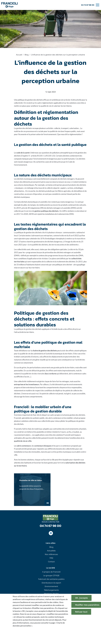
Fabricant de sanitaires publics (51, 579)
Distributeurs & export (51, 582)
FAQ (51, 558)
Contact (51, 561)
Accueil (19, 54)
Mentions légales (51, 593)
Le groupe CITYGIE (51, 575)
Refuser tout (81, 611)
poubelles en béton (44, 432)
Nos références (51, 554)
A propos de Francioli (51, 572)
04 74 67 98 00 (87, 4)
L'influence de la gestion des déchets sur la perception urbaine (58, 54)
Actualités (51, 550)
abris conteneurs (55, 418)
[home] (9, 5)
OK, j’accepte (81, 597)
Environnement (51, 586)
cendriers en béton (24, 432)
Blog (27, 54)
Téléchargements (51, 590)
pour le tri (57, 463)
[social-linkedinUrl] (51, 533)
